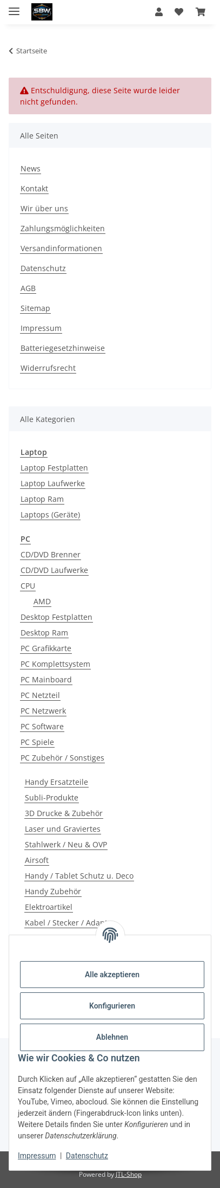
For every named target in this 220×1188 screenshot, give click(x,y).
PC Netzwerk (43, 711)
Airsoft (37, 860)
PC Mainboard (46, 679)
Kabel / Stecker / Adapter (70, 922)
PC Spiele (37, 742)
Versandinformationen (61, 248)
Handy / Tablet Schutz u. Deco (79, 876)
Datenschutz (87, 1155)
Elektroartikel (48, 907)
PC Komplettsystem (55, 664)
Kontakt (34, 188)
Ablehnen (112, 1037)
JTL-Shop (129, 1174)
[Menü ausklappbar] (14, 6)
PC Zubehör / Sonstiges (62, 757)
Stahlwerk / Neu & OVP (66, 844)
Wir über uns (44, 208)
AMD (42, 601)
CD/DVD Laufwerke (54, 570)
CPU (28, 586)
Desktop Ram (44, 632)
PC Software (42, 726)
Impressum (37, 1155)
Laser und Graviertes (63, 829)
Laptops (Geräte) (50, 514)
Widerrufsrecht (48, 368)
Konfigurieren (112, 1005)
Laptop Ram (42, 499)
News (31, 168)
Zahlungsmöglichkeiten (63, 228)
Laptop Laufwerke (53, 483)
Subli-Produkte (51, 797)
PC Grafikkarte (46, 648)
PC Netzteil (40, 695)
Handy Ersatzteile (56, 782)
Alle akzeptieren (112, 974)
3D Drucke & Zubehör (64, 813)
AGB (28, 288)
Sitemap (35, 308)
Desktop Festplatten (56, 617)
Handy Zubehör (53, 891)
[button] (159, 12)
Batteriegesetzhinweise (63, 348)
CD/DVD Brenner (51, 554)
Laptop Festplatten (54, 467)
